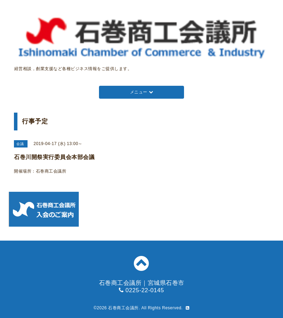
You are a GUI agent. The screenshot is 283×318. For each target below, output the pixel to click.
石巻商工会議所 (123, 307)
